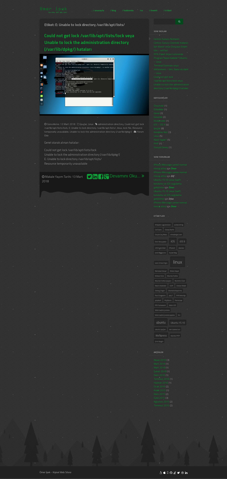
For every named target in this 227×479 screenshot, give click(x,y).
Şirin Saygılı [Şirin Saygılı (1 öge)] (159, 341)
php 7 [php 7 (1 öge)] (171, 295)
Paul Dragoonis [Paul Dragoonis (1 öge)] (160, 295)
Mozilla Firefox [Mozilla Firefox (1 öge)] (172, 276)
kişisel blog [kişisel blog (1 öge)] (173, 252)
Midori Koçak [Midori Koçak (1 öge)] (174, 271)
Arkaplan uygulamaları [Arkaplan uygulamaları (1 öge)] (163, 225)
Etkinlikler (159, 109)
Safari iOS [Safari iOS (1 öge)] (172, 305)
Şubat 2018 (160, 371)
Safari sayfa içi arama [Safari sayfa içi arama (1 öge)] (162, 310)
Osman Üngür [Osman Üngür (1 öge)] (160, 290)
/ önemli (153, 10)
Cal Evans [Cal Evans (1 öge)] (158, 229)
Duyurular (159, 106)
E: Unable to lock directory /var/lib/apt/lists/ (92, 128)
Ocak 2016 (159, 386)
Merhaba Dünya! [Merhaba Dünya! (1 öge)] (161, 271)
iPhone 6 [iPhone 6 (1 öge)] (172, 248)
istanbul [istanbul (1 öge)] (181, 248)
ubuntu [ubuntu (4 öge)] (161, 322)
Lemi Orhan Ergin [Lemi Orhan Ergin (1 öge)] (161, 263)
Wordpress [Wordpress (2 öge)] (161, 335)
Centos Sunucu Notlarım (166, 39)
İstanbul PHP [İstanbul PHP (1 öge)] (175, 336)
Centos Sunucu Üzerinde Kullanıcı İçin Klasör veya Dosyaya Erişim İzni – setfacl (171, 46)
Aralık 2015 (160, 390)
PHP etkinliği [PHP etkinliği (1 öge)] (181, 295)
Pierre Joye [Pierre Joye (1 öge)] (178, 300)
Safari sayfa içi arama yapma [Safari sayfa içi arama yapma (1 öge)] (165, 315)
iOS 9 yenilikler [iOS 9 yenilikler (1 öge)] (160, 248)
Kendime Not (161, 132)
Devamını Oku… (127, 176)
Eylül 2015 (159, 398)
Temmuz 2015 (161, 405)
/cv (141, 10)
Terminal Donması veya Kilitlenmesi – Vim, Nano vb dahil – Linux (171, 69)
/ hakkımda (128, 10)
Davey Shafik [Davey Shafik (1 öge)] (169, 229)
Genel (157, 113)
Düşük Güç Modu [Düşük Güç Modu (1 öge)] (161, 234)
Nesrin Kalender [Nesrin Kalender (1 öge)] (160, 285)
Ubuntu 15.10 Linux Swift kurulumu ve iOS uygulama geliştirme (167, 183)
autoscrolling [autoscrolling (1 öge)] (178, 225)
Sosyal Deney (161, 147)
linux (119, 128)
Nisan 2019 (160, 360)
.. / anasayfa (97, 10)
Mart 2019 (159, 364)
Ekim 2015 (159, 394)
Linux (90, 124)
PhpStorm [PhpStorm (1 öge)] (168, 300)
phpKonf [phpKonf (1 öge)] (158, 300)
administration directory (110, 124)
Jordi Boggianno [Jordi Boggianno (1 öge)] (160, 252)
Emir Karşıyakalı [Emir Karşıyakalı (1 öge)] (160, 241)
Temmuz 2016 (161, 379)
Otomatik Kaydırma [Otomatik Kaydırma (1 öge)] (175, 290)
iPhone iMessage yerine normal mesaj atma (170, 166)
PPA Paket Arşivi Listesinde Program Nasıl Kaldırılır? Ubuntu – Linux (170, 58)
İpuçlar (83, 124)
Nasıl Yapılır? (160, 140)
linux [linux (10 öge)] (177, 261)
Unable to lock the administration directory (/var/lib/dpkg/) (101, 132)
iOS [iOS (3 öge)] (173, 241)
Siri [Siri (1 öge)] (179, 315)
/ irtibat (168, 10)
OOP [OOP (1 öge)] (171, 285)
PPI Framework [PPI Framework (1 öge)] (160, 305)
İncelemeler (160, 121)
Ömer (173, 168)
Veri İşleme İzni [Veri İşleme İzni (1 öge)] (174, 329)
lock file (127, 128)
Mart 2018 (159, 367)
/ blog (113, 10)
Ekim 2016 (159, 375)
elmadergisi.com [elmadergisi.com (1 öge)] (176, 234)
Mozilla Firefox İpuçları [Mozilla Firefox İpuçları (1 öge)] (163, 281)
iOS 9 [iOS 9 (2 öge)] (182, 241)
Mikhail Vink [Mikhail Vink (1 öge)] (159, 276)
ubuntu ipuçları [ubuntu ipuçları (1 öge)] (160, 329)
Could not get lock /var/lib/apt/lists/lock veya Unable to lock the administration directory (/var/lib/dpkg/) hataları (89, 42)
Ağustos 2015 (161, 402)
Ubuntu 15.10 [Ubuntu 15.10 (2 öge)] (178, 323)
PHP (156, 143)
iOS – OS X (159, 124)
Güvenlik (158, 117)
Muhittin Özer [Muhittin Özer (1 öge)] (180, 281)
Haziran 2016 (161, 383)
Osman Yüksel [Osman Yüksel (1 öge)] (181, 285)
